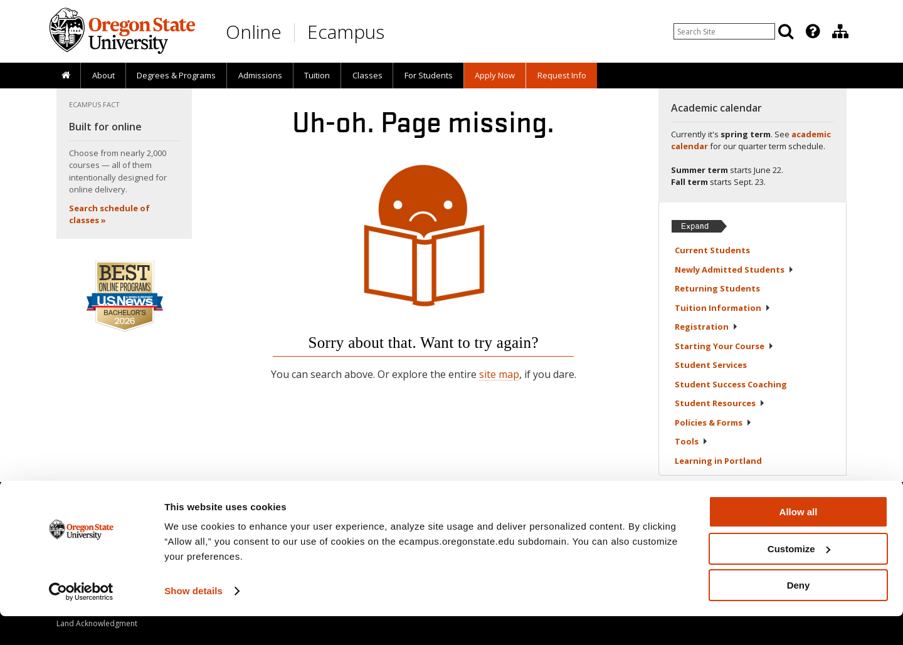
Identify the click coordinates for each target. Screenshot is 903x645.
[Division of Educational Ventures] (840, 31)
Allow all (798, 540)
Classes (367, 75)
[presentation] (812, 31)
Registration (706, 326)
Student (711, 364)
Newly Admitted (734, 269)
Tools (691, 441)
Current (712, 250)
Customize (799, 577)
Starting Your (724, 346)
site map (499, 374)
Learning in (718, 460)
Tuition (317, 75)
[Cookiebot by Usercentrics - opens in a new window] (81, 620)
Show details (193, 619)
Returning (717, 288)
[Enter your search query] (724, 31)
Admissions (260, 75)
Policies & (713, 422)
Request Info (561, 75)
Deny (798, 614)
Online (254, 32)
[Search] (786, 31)
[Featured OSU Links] (812, 31)
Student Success (731, 384)
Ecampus (345, 32)
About (103, 75)
